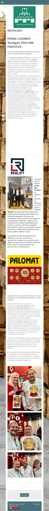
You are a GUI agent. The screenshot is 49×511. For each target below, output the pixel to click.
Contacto (24, 495)
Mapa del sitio (13, 506)
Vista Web (36, 504)
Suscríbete (14, 508)
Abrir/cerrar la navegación (24, 2)
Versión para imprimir (17, 504)
